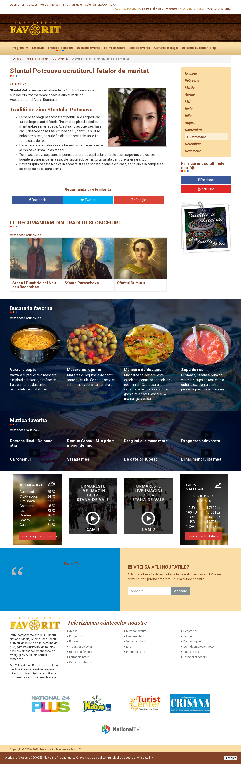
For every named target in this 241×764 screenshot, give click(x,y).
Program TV (20, 48)
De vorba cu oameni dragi (199, 48)
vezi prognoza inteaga (39, 536)
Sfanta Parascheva (82, 283)
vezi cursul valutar (203, 536)
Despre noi (17, 4)
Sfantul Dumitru (131, 283)
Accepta (230, 758)
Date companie (193, 641)
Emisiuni (38, 48)
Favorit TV (71, 564)
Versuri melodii (50, 4)
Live (113, 4)
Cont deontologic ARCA (198, 646)
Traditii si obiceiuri (60, 48)
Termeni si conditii (195, 657)
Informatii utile (72, 4)
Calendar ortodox (96, 4)
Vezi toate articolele (25, 235)
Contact (32, 4)
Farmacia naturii (114, 48)
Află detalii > (145, 757)
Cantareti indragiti (166, 48)
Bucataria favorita (88, 48)
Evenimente (134, 636)
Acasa (17, 58)
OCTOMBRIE (60, 58)
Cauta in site (191, 652)
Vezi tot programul (219, 8)
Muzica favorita (139, 48)
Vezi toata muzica (24, 430)
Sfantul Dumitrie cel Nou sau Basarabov (34, 285)
